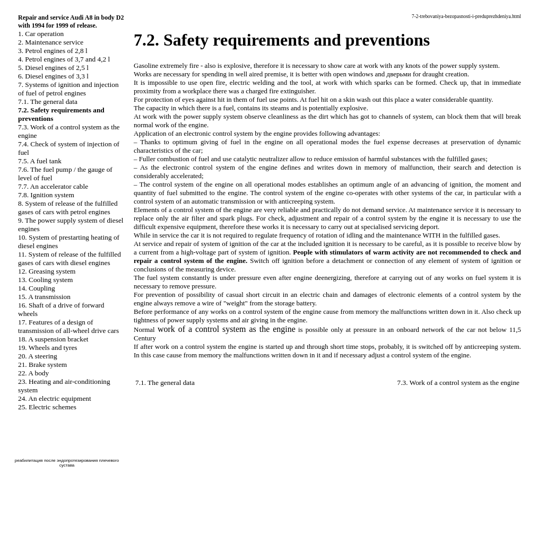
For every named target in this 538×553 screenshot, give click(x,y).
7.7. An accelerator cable (53, 186)
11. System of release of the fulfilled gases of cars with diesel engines (69, 258)
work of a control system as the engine (227, 328)
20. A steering (37, 356)
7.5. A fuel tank (40, 161)
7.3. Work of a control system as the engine (458, 383)
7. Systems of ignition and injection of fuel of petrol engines (68, 89)
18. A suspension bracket (53, 339)
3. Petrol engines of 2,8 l (53, 51)
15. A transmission (44, 297)
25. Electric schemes (47, 407)
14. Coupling (36, 288)
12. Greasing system (46, 271)
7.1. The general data (47, 102)
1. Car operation (41, 34)
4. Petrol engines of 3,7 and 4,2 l (64, 59)
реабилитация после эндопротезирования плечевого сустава (67, 463)
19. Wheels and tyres (47, 348)
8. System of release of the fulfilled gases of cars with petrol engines (68, 207)
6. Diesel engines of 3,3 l (53, 76)
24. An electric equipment (54, 398)
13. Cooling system (45, 280)
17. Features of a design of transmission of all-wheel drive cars (68, 326)
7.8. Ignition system (46, 195)
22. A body (33, 373)
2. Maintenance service (50, 42)
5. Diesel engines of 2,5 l (53, 68)
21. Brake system (42, 364)
